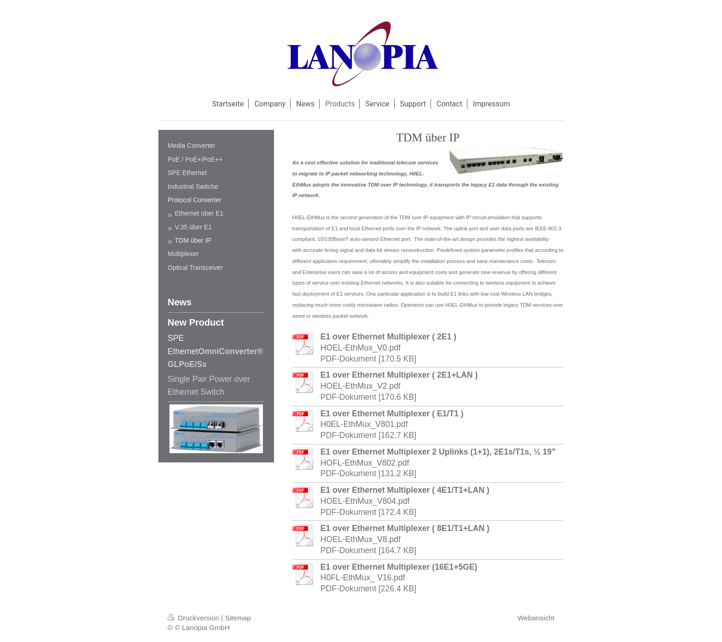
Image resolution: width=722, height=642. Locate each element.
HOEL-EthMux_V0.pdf (360, 347)
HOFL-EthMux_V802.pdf (364, 462)
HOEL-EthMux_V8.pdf (360, 539)
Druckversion (194, 618)
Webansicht (536, 618)
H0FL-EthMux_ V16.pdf (362, 577)
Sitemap (238, 618)
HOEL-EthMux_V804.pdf (365, 501)
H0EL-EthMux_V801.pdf (364, 424)
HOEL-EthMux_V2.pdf (360, 386)
